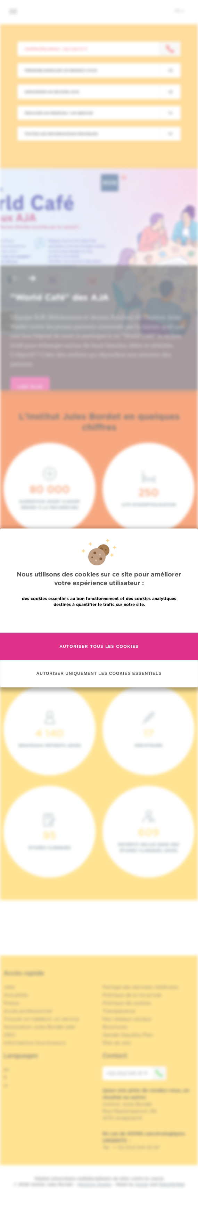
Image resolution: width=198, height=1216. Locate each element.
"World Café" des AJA (59, 297)
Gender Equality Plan (127, 1035)
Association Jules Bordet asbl (39, 1027)
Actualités (15, 995)
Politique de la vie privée (132, 995)
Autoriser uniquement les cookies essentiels (99, 673)
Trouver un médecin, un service (41, 1019)
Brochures (114, 1027)
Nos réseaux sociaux (127, 1019)
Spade (141, 1184)
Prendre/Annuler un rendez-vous (61, 70)
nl (5, 1085)
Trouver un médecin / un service (58, 113)
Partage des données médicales (140, 987)
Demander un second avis (52, 92)
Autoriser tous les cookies (99, 646)
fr (179, 11)
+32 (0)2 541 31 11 (136, 1073)
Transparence (118, 1011)
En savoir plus (99, 619)
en (6, 1069)
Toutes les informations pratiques (61, 134)
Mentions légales (94, 1184)
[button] (15, 279)
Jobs (9, 987)
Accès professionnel (27, 1011)
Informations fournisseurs (34, 1043)
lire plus (30, 386)
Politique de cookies (126, 1003)
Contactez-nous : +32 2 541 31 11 (56, 49)
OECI (9, 1035)
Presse (11, 1003)
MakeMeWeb (172, 1184)
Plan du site (116, 1043)
